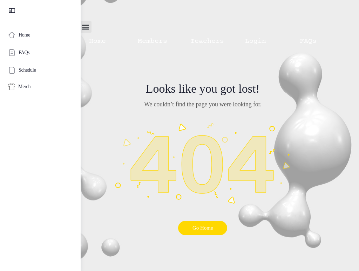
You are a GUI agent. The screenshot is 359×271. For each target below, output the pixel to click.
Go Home (220, 228)
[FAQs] (40, 52)
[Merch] (40, 87)
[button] (120, 27)
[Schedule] (40, 70)
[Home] (40, 35)
